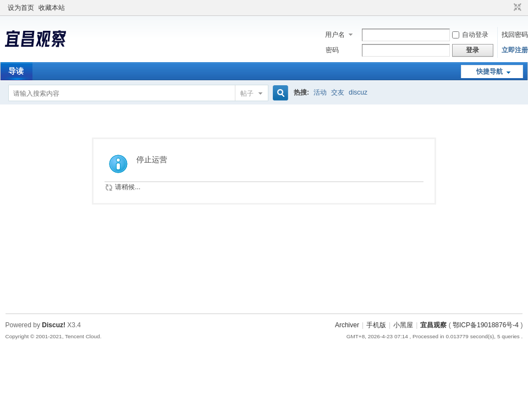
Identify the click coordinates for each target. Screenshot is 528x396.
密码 (332, 50)
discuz (358, 92)
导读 (16, 71)
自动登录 (470, 34)
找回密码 (515, 34)
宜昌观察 (433, 325)
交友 (337, 92)
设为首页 (21, 8)
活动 (320, 92)
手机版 (376, 325)
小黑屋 (403, 325)
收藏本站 (51, 8)
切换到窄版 (516, 8)
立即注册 (515, 50)
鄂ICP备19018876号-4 (486, 325)
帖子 (247, 93)
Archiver (347, 325)
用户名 (335, 34)
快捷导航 (489, 71)
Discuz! (53, 325)
